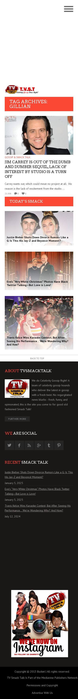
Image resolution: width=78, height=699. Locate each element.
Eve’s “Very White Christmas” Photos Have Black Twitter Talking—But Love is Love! (37, 491)
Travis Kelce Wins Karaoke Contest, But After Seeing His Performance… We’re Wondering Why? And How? (38, 508)
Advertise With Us (42, 693)
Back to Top (37, 358)
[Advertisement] (39, 41)
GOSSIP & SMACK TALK (17, 157)
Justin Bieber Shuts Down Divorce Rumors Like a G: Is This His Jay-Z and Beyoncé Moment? (39, 474)
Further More (17, 418)
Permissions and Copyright (42, 685)
